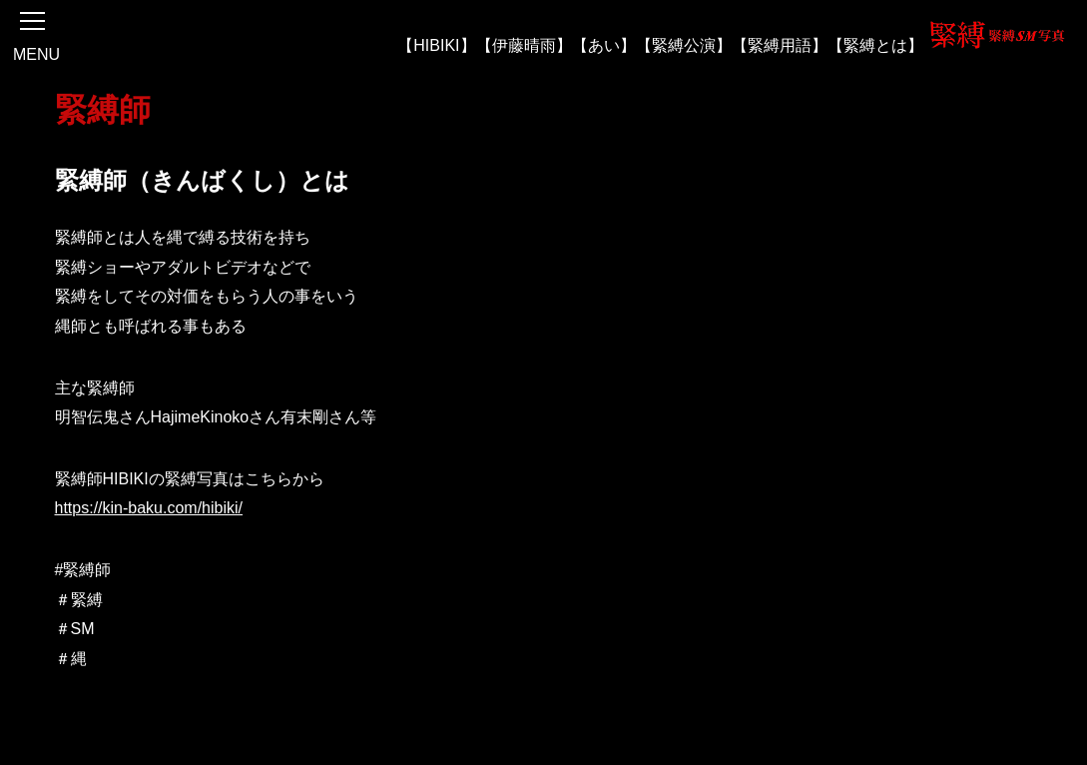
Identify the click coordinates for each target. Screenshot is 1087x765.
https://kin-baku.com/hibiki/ (149, 507)
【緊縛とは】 (875, 44)
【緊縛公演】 (684, 44)
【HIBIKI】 (436, 44)
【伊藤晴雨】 (524, 44)
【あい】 (604, 44)
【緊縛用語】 (779, 44)
